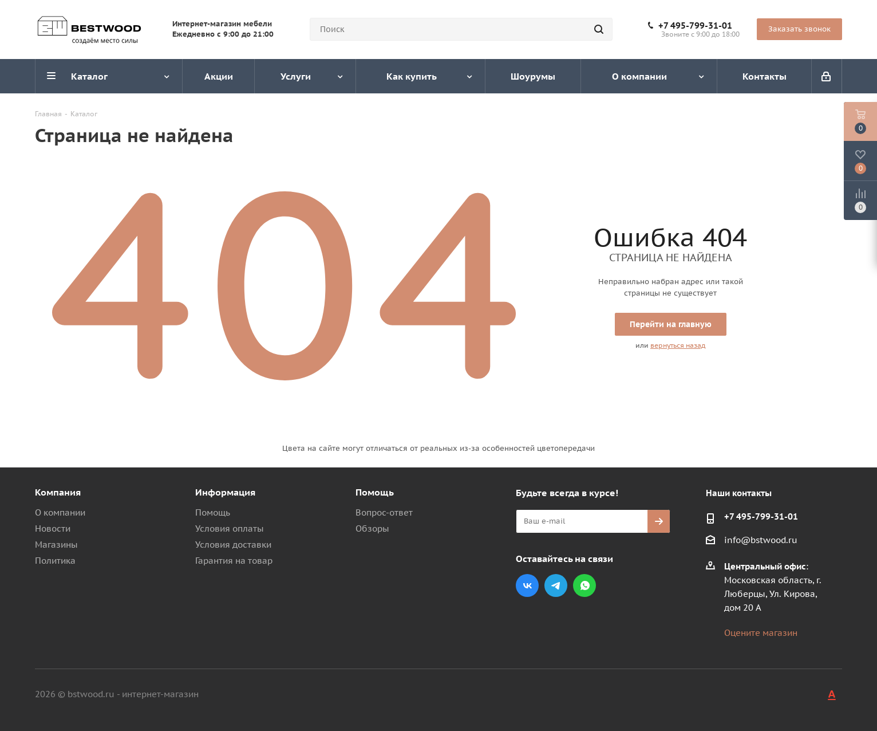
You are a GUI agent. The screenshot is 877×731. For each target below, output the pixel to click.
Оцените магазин (760, 632)
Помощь (212, 512)
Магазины (56, 544)
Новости (52, 528)
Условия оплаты (229, 528)
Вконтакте (527, 585)
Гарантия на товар (233, 560)
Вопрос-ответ (384, 512)
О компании (60, 512)
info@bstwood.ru (760, 540)
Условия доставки (233, 544)
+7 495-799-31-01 (695, 26)
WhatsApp (584, 585)
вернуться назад (677, 345)
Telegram (555, 585)
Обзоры (372, 528)
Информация (225, 492)
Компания (58, 492)
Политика (55, 560)
